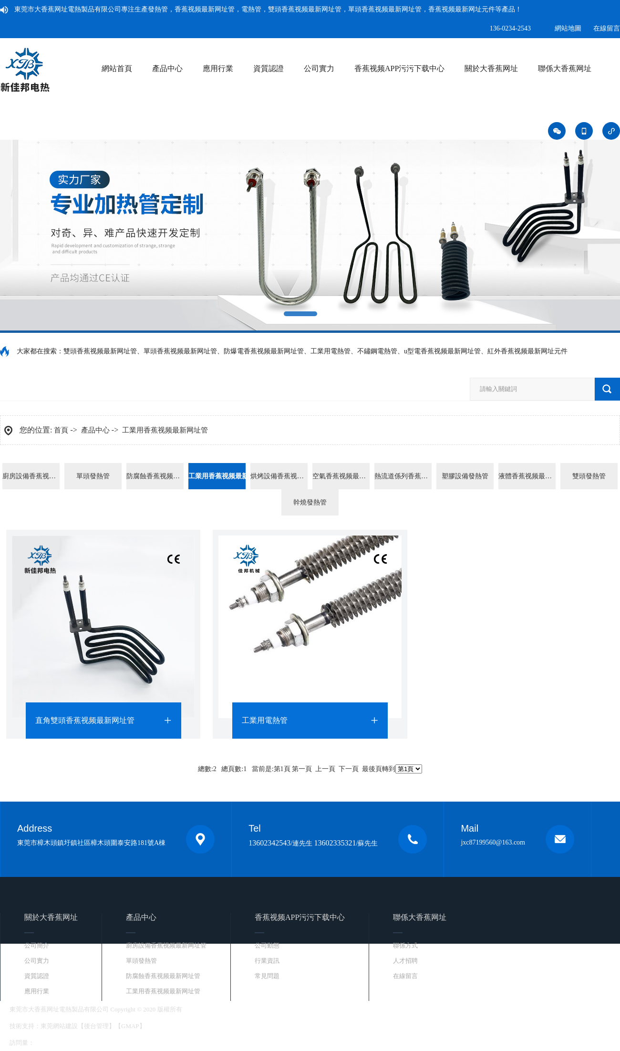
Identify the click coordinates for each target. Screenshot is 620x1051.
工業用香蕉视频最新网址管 (165, 430)
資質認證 (268, 68)
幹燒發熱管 (310, 502)
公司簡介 (36, 945)
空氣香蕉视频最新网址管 (341, 476)
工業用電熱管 (265, 720)
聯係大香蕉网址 (564, 68)
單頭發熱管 (93, 476)
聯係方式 (405, 945)
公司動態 (267, 945)
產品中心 (167, 68)
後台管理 (96, 1026)
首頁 (61, 430)
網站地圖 (568, 28)
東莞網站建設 (59, 1026)
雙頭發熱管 (589, 476)
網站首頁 (117, 68)
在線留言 (606, 28)
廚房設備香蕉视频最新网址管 (31, 476)
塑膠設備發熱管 (465, 476)
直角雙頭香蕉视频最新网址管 (84, 720)
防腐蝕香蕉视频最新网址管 (155, 476)
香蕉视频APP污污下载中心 (399, 68)
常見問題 (267, 975)
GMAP (130, 1026)
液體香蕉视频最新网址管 (527, 476)
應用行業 (218, 68)
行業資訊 (267, 960)
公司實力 (319, 68)
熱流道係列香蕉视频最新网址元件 (403, 476)
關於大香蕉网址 (491, 68)
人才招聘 (405, 960)
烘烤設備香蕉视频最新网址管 (279, 476)
